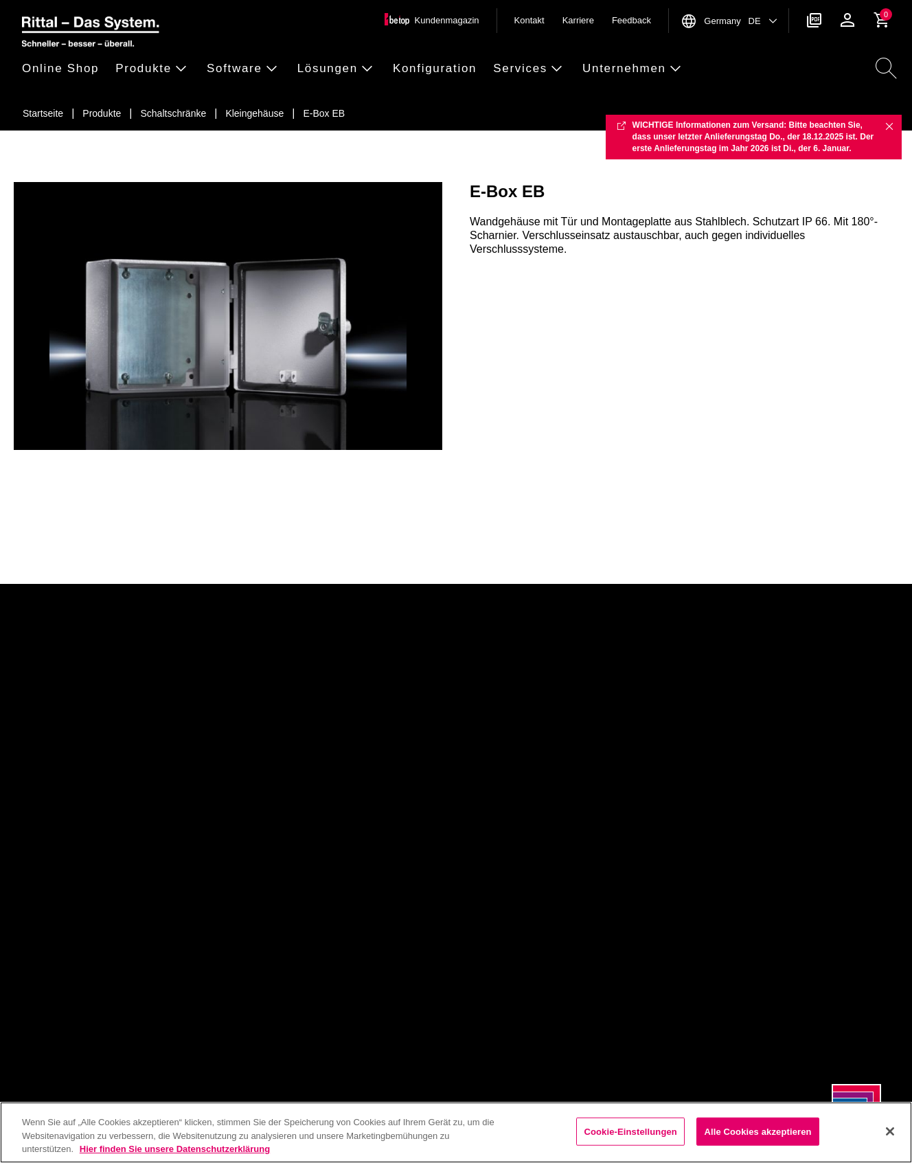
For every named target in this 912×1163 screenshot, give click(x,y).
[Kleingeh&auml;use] (254, 113)
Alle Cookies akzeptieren (757, 1131)
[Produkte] (101, 113)
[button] (64, 69)
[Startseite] (42, 113)
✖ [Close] (889, 126)
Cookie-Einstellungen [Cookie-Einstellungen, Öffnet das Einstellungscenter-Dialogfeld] (630, 1131)
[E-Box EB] (324, 113)
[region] (456, 1132)
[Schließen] (890, 1131)
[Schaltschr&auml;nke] (174, 113)
